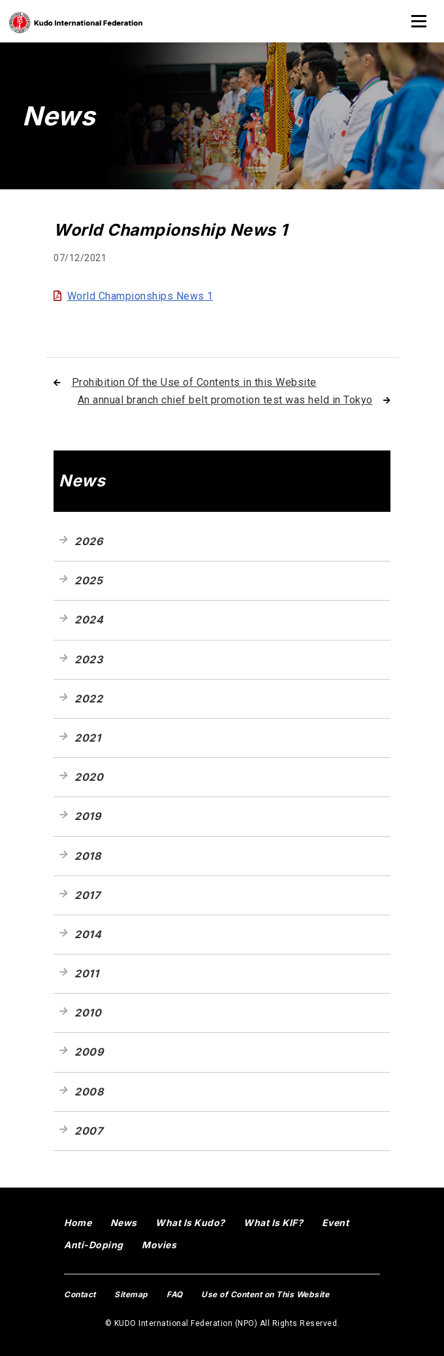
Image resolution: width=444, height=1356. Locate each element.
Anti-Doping (93, 1244)
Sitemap (131, 1294)
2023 (88, 659)
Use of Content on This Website (265, 1294)
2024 (88, 619)
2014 (87, 934)
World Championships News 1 (140, 296)
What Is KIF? (273, 1222)
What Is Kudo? (190, 1222)
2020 (88, 776)
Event (335, 1222)
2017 (87, 895)
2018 (87, 855)
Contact (80, 1294)
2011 (86, 973)
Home (77, 1222)
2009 (88, 1051)
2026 (88, 541)
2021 (87, 737)
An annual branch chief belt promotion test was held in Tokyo (225, 400)
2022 (88, 698)
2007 (88, 1130)
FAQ (174, 1294)
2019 (87, 816)
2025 (88, 580)
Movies (159, 1244)
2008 (88, 1091)
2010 (87, 1012)
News (123, 1222)
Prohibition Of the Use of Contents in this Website (194, 382)
